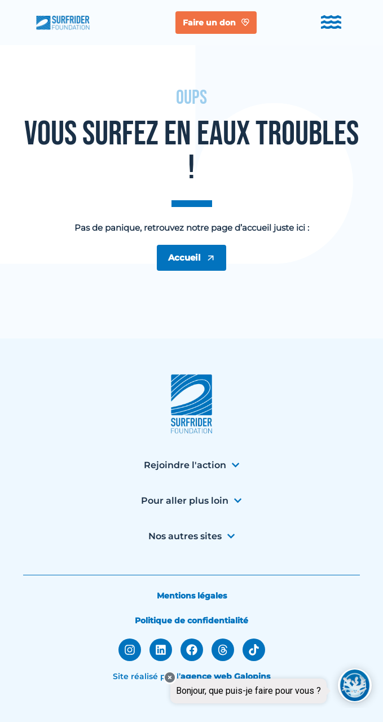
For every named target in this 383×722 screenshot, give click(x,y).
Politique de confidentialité (191, 620)
